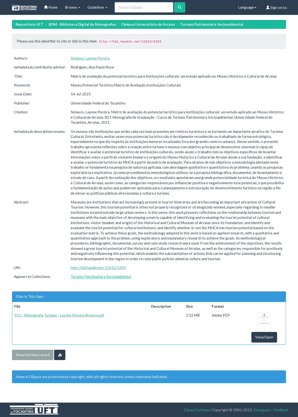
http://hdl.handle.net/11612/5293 (98, 267)
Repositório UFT (29, 24)
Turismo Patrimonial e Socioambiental (211, 24)
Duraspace (262, 410)
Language (247, 7)
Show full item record (33, 355)
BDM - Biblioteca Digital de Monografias (82, 24)
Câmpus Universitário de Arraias (148, 24)
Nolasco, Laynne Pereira (90, 58)
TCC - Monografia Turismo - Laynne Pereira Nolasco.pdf (59, 315)
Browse (72, 7)
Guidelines (97, 7)
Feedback (280, 410)
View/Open (264, 337)
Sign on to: (276, 7)
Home (51, 7)
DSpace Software (197, 410)
